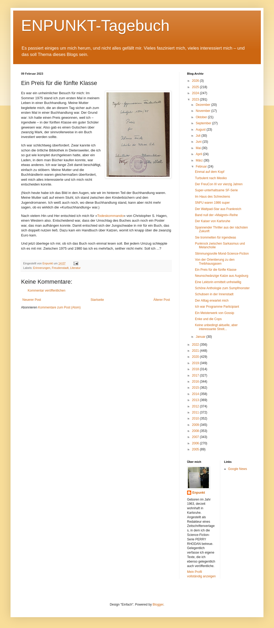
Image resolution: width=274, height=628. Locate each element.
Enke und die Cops (208, 319)
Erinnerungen (41, 267)
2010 (196, 418)
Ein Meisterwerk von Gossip (214, 313)
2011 (196, 412)
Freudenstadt (60, 267)
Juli (198, 135)
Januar (201, 337)
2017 (196, 375)
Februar (202, 166)
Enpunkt (198, 492)
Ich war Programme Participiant (217, 306)
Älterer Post (161, 300)
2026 (196, 81)
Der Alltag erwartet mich (211, 300)
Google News (237, 469)
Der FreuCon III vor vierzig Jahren (219, 184)
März (200, 160)
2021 (196, 351)
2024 (196, 93)
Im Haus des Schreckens (212, 196)
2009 (196, 425)
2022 (196, 344)
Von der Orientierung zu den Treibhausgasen (214, 261)
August (201, 129)
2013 (196, 400)
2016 (196, 381)
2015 (196, 387)
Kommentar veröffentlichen (46, 290)
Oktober (202, 117)
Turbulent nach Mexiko (211, 178)
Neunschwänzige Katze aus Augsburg (221, 276)
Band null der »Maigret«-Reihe (216, 215)
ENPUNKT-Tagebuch (95, 25)
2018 (196, 369)
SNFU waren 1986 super (212, 202)
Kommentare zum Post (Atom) (59, 307)
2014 (196, 394)
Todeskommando (110, 216)
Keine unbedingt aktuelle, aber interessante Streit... (216, 327)
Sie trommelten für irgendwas (215, 237)
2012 (196, 406)
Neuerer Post (31, 300)
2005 (196, 449)
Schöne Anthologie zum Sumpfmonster (222, 288)
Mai (199, 148)
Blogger (158, 604)
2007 (196, 437)
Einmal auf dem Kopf (209, 172)
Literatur (75, 267)
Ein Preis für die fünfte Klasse (215, 270)
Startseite (97, 300)
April (199, 154)
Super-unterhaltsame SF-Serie (216, 190)
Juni (199, 142)
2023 (196, 99)
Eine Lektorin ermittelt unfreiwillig (218, 282)
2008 (196, 431)
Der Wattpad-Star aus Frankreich (218, 209)
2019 (196, 363)
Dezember (203, 105)
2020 (196, 357)
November (203, 111)
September (204, 123)
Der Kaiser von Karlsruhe (212, 221)
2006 (196, 443)
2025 (196, 87)
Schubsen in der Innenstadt (214, 294)
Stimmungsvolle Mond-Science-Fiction (222, 253)
